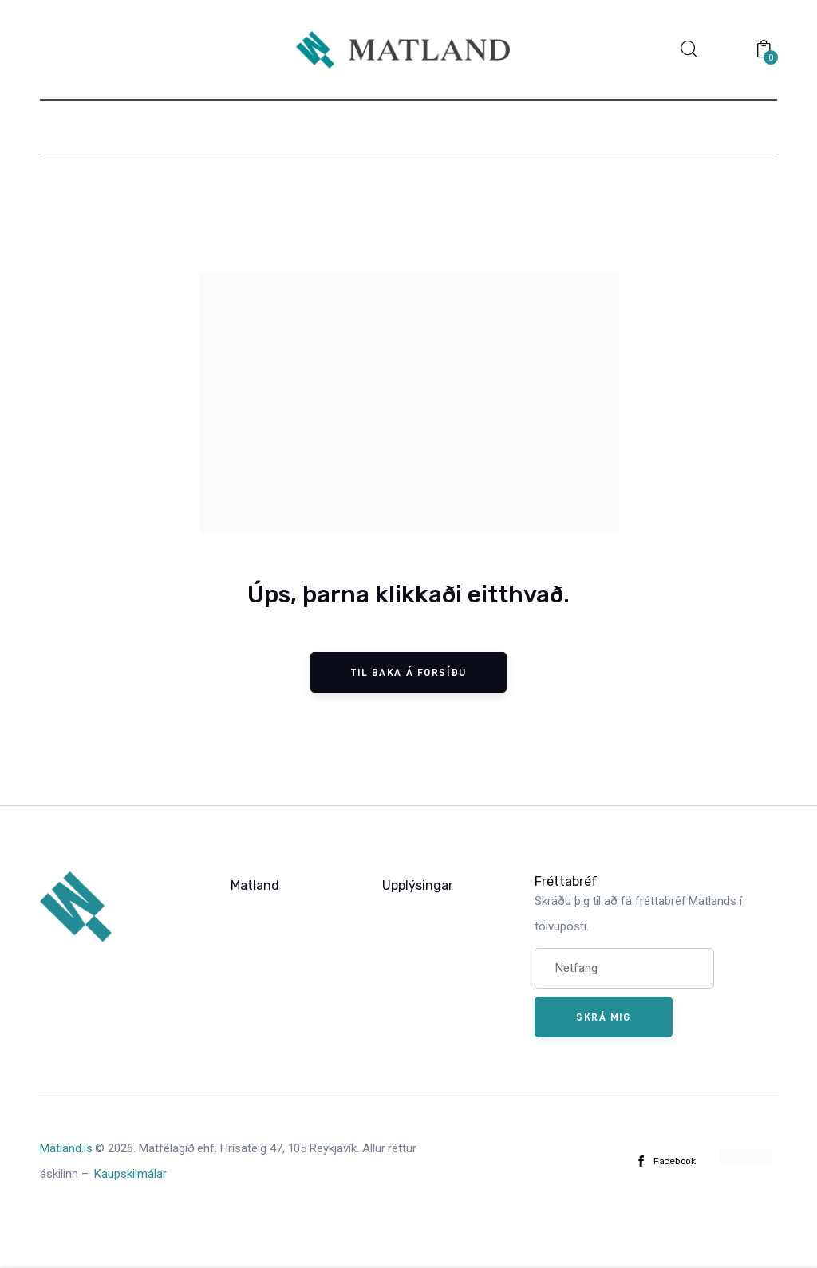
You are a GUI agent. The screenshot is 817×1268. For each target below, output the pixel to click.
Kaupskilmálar (130, 1174)
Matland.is (66, 1148)
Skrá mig (603, 1016)
